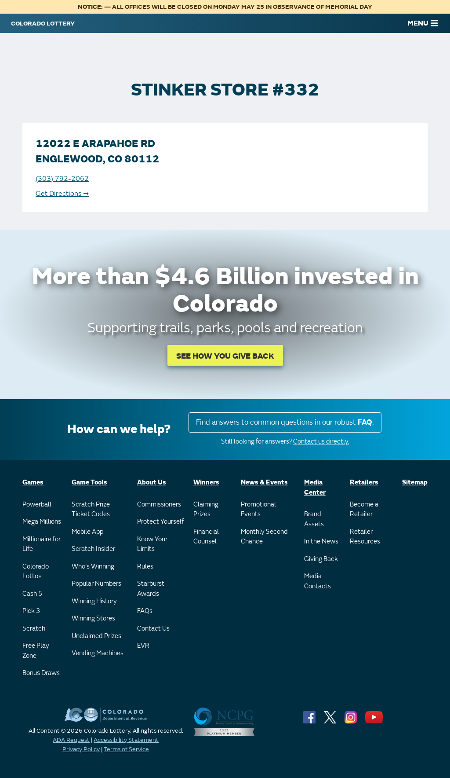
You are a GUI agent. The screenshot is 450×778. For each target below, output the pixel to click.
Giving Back (321, 559)
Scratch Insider (93, 549)
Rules (145, 566)
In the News (321, 541)
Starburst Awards (150, 589)
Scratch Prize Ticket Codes (91, 509)
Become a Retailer (364, 509)
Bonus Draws (41, 673)
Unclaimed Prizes (96, 636)
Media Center (315, 487)
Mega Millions (41, 521)
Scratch (33, 628)
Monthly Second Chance (264, 537)
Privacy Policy (81, 749)
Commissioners (159, 504)
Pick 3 (31, 611)
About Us (151, 482)
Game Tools (89, 482)
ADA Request (71, 740)
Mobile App (87, 532)
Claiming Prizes (205, 509)
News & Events (264, 482)
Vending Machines (97, 653)
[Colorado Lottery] (43, 23)
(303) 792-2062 (62, 178)
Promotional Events (258, 509)
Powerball (36, 504)
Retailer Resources (365, 537)
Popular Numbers (96, 584)
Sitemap (415, 482)
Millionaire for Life (41, 544)
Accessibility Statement (126, 740)
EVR (143, 646)
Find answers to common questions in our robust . (285, 422)
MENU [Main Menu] (422, 23)
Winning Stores (93, 618)
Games (33, 482)
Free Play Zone (35, 651)
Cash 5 (32, 594)
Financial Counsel (206, 537)
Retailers (364, 482)
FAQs (144, 611)
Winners (206, 482)
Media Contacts (317, 581)
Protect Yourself (160, 521)
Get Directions (62, 193)
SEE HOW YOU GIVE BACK (225, 356)
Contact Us (153, 628)
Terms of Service (126, 749)
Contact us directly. (321, 441)
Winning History (94, 601)
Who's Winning (93, 566)
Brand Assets (314, 519)
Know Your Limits (152, 544)
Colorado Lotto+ (35, 571)
